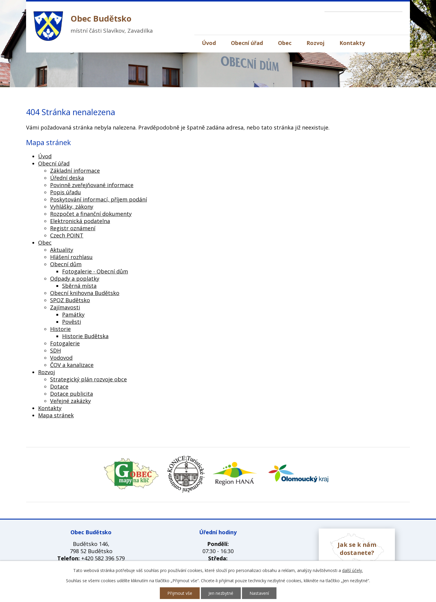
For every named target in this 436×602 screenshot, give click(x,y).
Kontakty (352, 42)
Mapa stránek (56, 415)
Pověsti (71, 321)
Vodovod (61, 357)
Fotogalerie (65, 343)
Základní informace (75, 170)
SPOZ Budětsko (70, 300)
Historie (60, 328)
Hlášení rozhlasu (71, 257)
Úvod (209, 42)
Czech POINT (66, 235)
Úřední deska (67, 177)
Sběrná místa (79, 285)
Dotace (59, 386)
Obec (284, 42)
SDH (55, 350)
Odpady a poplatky (74, 278)
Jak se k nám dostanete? (357, 549)
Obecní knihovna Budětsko (84, 293)
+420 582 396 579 (103, 558)
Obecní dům (66, 264)
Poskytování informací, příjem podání (98, 199)
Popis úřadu (65, 192)
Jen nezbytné (220, 593)
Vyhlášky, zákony (71, 206)
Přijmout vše (179, 593)
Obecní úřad (247, 42)
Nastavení (259, 593)
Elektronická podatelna (80, 221)
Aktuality (61, 249)
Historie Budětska (85, 336)
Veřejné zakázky (70, 400)
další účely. (352, 570)
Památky (73, 314)
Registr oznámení (72, 228)
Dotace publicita (71, 393)
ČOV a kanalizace (72, 364)
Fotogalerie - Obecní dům (95, 271)
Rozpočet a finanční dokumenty (91, 213)
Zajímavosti (65, 307)
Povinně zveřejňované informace (91, 185)
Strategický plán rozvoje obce (88, 379)
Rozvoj (315, 42)
